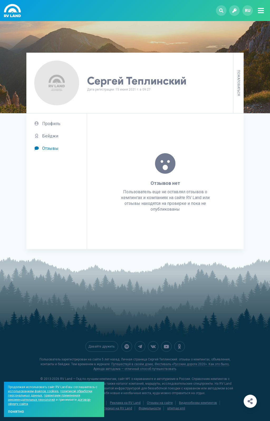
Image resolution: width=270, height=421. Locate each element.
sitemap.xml (176, 408)
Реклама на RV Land (125, 403)
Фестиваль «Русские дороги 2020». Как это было (192, 364)
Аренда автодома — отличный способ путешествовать (134, 369)
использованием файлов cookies (33, 391)
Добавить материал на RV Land (108, 408)
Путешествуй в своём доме (132, 364)
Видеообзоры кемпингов (198, 403)
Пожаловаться (238, 83)
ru (247, 10)
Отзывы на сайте (160, 403)
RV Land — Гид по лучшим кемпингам (88, 379)
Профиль (47, 123)
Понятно (16, 412)
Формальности (149, 408)
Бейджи (46, 135)
